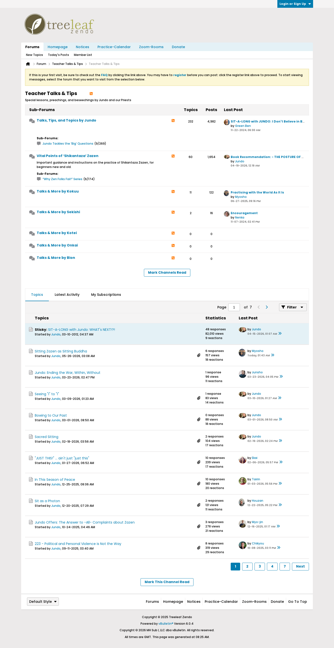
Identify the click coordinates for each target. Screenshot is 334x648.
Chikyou (258, 543)
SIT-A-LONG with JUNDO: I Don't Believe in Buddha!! (273, 121)
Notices (82, 46)
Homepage (58, 46)
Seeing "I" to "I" (47, 394)
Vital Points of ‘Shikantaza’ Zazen (67, 155)
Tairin (256, 479)
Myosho (241, 197)
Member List (83, 55)
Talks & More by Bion (56, 257)
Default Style (43, 601)
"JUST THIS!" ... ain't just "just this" (62, 458)
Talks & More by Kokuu (58, 191)
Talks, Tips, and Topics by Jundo (66, 120)
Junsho (257, 372)
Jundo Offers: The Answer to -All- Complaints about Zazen (85, 522)
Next (300, 566)
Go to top (297, 601)
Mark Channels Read (167, 272)
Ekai (254, 458)
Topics (37, 294)
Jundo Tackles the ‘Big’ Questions (68, 143)
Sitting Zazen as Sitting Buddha (61, 351)
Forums (32, 46)
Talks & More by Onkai (57, 245)
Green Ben (243, 126)
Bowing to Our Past (51, 415)
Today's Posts (58, 55)
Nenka (239, 217)
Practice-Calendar (114, 46)
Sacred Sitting (46, 436)
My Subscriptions (106, 294)
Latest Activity (67, 294)
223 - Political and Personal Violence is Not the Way (78, 543)
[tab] (37, 295)
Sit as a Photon (47, 501)
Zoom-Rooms (151, 46)
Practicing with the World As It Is (257, 192)
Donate (178, 46)
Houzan (257, 501)
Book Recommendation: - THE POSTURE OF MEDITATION (276, 157)
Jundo (239, 161)
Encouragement (244, 213)
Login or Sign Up (295, 4)
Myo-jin (257, 522)
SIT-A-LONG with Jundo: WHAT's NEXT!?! (81, 329)
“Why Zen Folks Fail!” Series (62, 179)
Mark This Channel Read (167, 581)
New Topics (34, 55)
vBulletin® (165, 624)
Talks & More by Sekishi (58, 212)
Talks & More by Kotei (57, 232)
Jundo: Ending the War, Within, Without (67, 372)
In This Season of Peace (55, 479)
